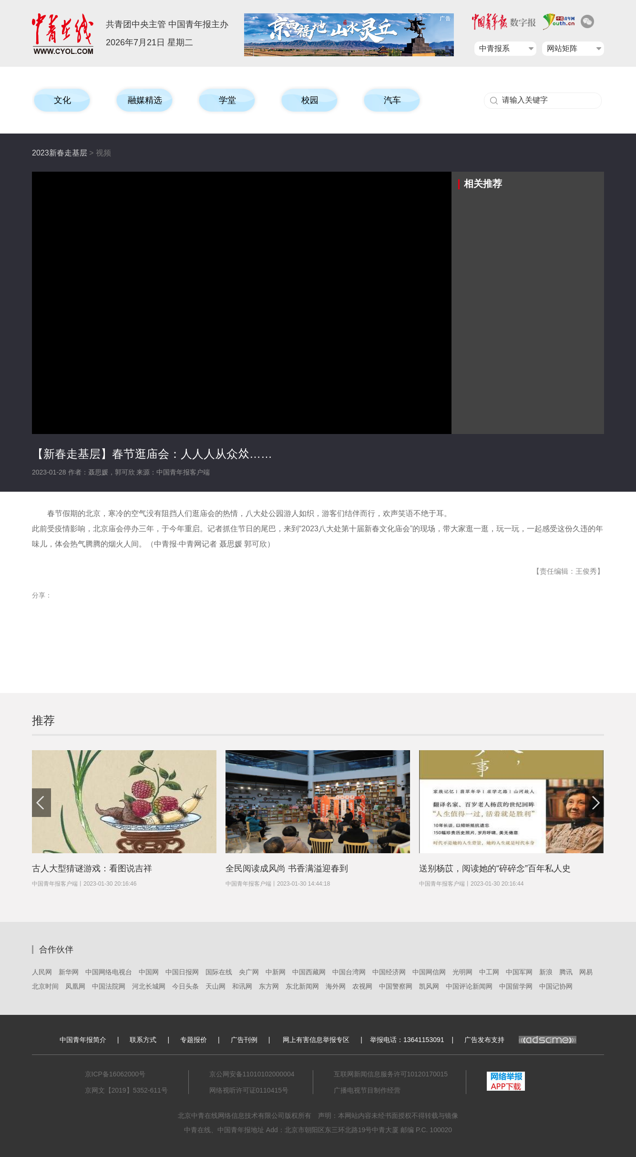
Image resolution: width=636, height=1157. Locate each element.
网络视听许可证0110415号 (249, 1090)
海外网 (336, 986)
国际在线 (218, 972)
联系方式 (143, 1039)
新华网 (69, 972)
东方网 (269, 986)
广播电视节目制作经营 (367, 1090)
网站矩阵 (562, 48)
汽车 (392, 100)
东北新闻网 (302, 986)
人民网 (42, 972)
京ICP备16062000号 (115, 1074)
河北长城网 (148, 986)
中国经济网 (389, 972)
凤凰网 (75, 986)
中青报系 (494, 48)
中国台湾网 (349, 972)
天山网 (215, 986)
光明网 (462, 972)
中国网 (149, 972)
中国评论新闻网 (469, 986)
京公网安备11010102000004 (252, 1074)
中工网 (489, 972)
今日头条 (185, 986)
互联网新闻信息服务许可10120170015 (391, 1074)
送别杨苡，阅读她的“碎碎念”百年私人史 (495, 868)
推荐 (43, 720)
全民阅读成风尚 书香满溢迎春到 (287, 868)
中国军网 (519, 972)
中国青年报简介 (83, 1039)
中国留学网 (516, 986)
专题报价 (193, 1039)
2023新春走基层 (59, 153)
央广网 (249, 972)
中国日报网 (182, 972)
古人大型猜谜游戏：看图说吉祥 (92, 868)
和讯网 (242, 986)
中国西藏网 (309, 972)
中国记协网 (556, 986)
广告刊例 (244, 1039)
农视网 (362, 986)
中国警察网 (395, 986)
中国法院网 (108, 986)
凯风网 (429, 986)
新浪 (546, 972)
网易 (586, 972)
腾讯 (566, 972)
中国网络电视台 (108, 972)
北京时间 (45, 986)
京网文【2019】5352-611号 (126, 1090)
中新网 (276, 972)
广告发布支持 (520, 1039)
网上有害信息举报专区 (316, 1039)
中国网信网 (429, 972)
